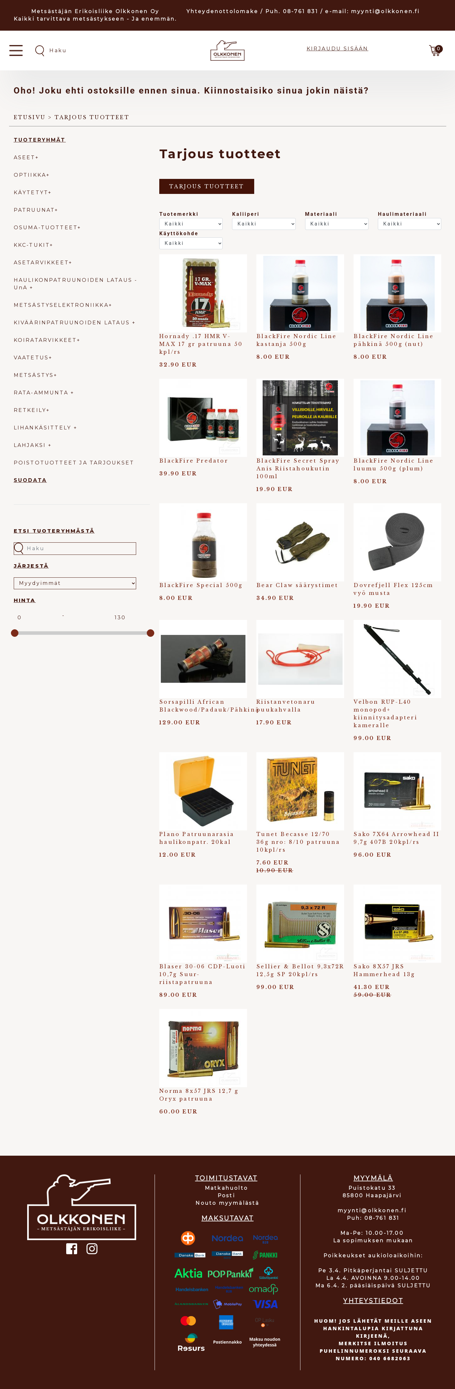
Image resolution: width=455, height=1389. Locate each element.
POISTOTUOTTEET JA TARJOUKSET (74, 463)
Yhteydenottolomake (222, 11)
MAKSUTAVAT (227, 1218)
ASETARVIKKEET (41, 263)
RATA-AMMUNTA (42, 393)
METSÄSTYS (34, 375)
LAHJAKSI (31, 445)
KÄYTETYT (31, 192)
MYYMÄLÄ (373, 1178)
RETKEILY (30, 410)
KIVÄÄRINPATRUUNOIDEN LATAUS (73, 323)
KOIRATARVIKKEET (45, 340)
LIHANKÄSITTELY (44, 428)
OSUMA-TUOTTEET (46, 228)
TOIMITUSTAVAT (226, 1178)
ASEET (24, 157)
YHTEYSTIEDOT (373, 1301)
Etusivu (30, 117)
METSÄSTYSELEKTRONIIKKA (61, 305)
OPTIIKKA (30, 175)
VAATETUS (31, 358)
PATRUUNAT (34, 210)
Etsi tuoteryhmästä (54, 531)
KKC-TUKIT (32, 245)
